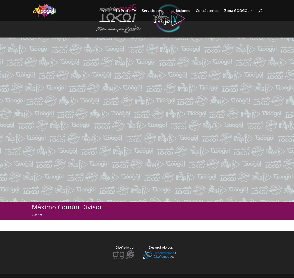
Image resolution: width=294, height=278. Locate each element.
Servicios (149, 11)
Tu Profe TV (125, 11)
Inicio (105, 11)
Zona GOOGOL (237, 11)
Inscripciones (178, 11)
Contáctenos (207, 11)
